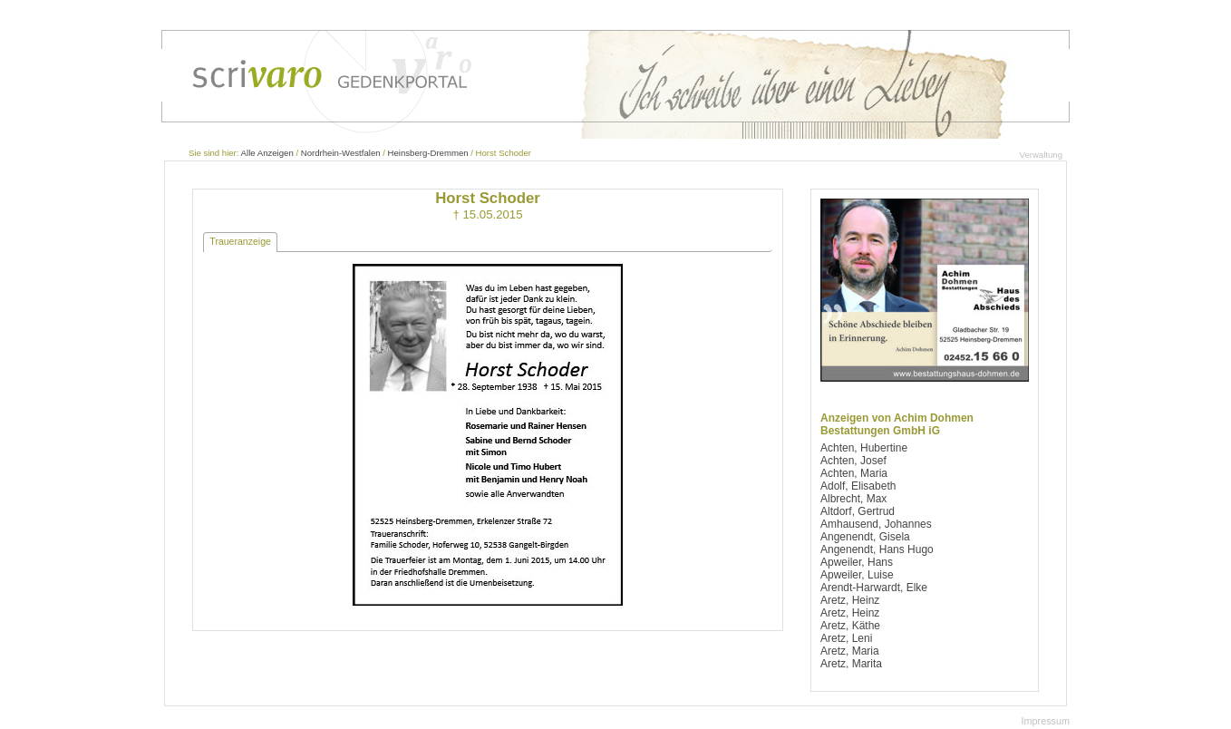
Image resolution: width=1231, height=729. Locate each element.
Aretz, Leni (846, 638)
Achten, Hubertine (863, 448)
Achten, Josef (853, 460)
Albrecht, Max (853, 498)
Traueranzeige (240, 241)
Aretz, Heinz (849, 600)
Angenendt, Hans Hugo (877, 549)
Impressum (1046, 720)
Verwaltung (1041, 155)
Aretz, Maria (849, 651)
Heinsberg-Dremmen (428, 153)
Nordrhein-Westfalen (341, 153)
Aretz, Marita (851, 663)
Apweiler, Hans (856, 562)
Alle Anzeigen (267, 153)
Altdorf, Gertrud (857, 511)
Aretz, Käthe (850, 625)
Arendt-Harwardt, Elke (873, 587)
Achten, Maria (853, 473)
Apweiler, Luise (857, 575)
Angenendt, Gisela (865, 536)
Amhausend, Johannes (876, 524)
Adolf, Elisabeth (858, 486)
